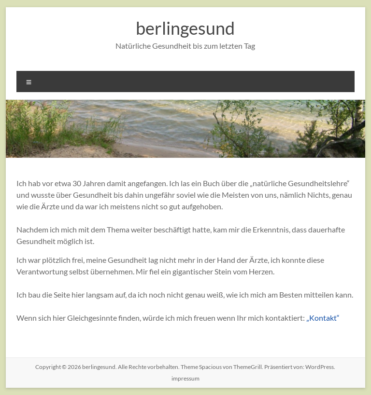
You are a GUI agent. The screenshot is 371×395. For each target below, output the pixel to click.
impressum (185, 378)
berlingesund (185, 28)
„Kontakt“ (323, 317)
